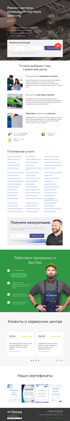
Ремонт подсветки (49, 168)
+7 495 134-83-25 (55, 411)
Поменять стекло (31, 175)
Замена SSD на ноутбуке (51, 178)
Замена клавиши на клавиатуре (53, 165)
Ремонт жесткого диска (33, 178)
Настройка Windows (32, 195)
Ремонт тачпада (11, 189)
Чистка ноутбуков (12, 205)
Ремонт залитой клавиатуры (52, 162)
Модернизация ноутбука (33, 208)
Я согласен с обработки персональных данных (22, 52)
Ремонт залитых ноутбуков (15, 211)
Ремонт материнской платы (34, 198)
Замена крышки (48, 181)
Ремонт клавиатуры (50, 195)
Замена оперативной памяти (15, 181)
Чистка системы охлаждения (15, 172)
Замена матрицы (30, 184)
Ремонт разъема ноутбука (33, 159)
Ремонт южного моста (50, 192)
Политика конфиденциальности (55, 417)
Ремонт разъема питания (51, 159)
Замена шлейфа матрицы (33, 189)
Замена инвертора (12, 198)
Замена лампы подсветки (14, 184)
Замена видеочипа (12, 192)
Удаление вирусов (12, 202)
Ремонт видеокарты (13, 168)
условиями (18, 240)
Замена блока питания (13, 165)
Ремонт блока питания (32, 172)
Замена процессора (13, 187)
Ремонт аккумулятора (13, 159)
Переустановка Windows (14, 156)
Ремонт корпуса (12, 195)
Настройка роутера (13, 175)
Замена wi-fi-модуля (50, 184)
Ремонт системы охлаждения (52, 208)
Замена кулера (48, 175)
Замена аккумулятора (32, 181)
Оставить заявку (19, 275)
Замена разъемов (49, 205)
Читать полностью (14, 351)
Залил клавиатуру (31, 156)
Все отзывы (59, 360)
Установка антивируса (32, 202)
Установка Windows (50, 211)
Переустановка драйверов (15, 208)
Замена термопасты (31, 205)
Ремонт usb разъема (31, 162)
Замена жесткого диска (14, 178)
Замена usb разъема (31, 187)
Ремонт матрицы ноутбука (52, 156)
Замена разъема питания (51, 187)
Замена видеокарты (50, 189)
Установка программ (32, 211)
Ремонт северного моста (33, 192)
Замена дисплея (11, 162)
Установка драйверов (50, 202)
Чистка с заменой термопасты (53, 172)
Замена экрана (30, 165)
